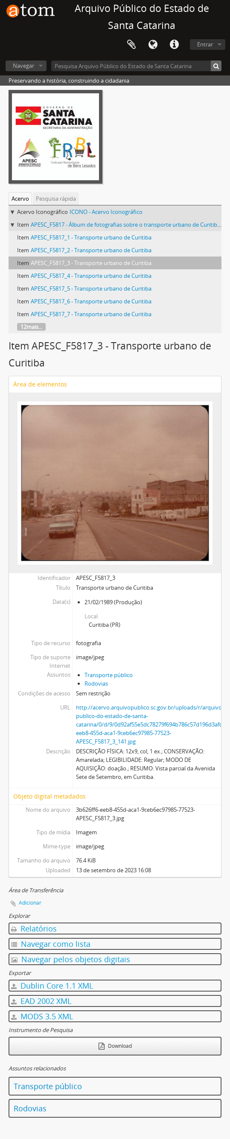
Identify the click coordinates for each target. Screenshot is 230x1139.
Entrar (205, 44)
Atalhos (174, 44)
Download (115, 1046)
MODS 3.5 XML (42, 1016)
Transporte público (108, 675)
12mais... (31, 327)
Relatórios (34, 928)
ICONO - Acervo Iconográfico (106, 212)
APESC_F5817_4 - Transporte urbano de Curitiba (91, 276)
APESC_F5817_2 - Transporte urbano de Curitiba (91, 250)
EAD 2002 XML (41, 1001)
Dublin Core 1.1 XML (52, 985)
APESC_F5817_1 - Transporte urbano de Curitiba (91, 237)
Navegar (23, 65)
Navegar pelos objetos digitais (70, 959)
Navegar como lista (50, 944)
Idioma (152, 44)
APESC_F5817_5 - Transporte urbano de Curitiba (91, 288)
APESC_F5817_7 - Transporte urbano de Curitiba (91, 314)
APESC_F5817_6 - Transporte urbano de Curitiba (91, 301)
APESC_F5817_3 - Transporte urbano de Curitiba (91, 263)
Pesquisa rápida (56, 198)
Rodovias (96, 683)
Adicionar (30, 902)
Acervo (20, 198)
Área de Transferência (131, 44)
